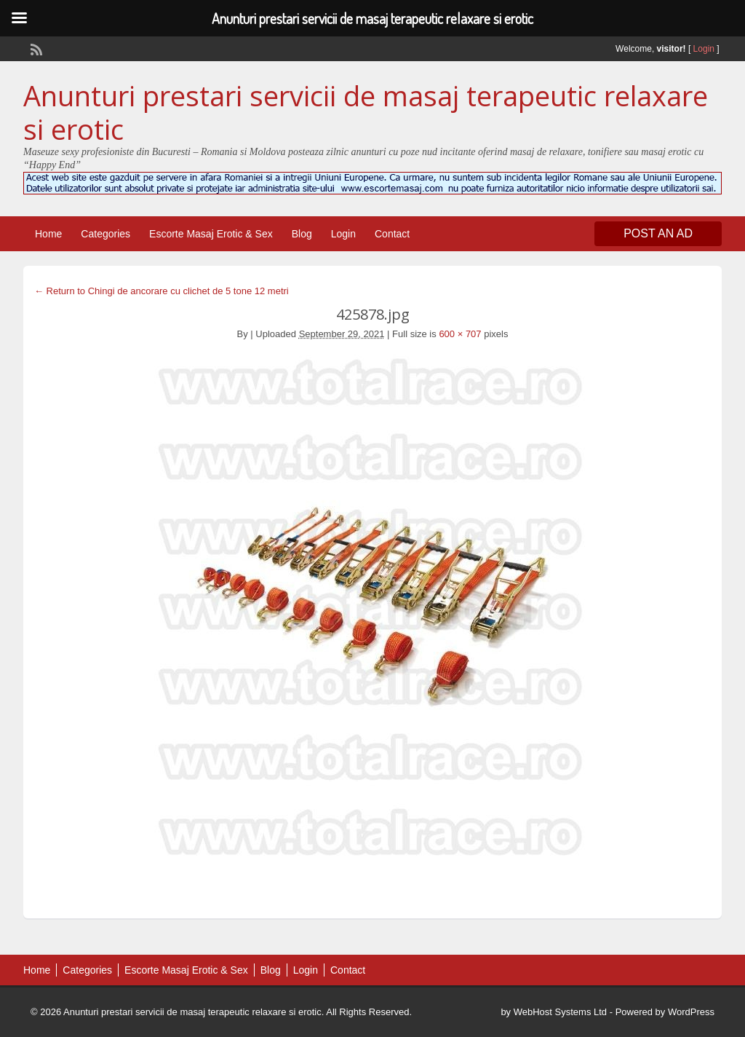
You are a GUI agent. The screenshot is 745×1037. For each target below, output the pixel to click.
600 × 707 (460, 333)
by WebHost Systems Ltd (554, 1011)
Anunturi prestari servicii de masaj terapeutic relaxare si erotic (365, 112)
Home (48, 234)
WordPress (691, 1011)
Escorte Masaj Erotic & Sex (211, 234)
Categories (105, 234)
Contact (392, 234)
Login (703, 49)
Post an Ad (658, 233)
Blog (302, 234)
